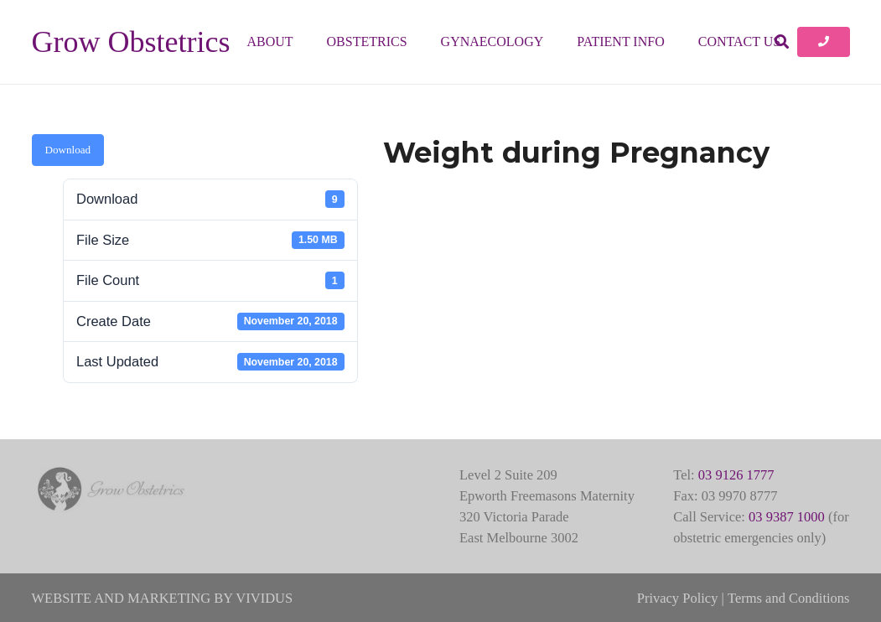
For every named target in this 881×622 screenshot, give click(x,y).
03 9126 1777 (736, 475)
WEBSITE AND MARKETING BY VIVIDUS (162, 598)
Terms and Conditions (789, 598)
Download (68, 149)
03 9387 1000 (787, 517)
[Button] (823, 42)
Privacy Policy (677, 598)
